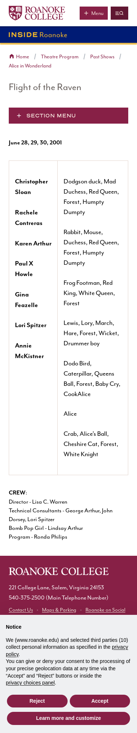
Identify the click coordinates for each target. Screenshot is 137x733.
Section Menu (51, 115)
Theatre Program (60, 57)
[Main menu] (94, 13)
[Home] (37, 13)
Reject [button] (37, 701)
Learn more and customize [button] (68, 718)
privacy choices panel (30, 683)
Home (22, 57)
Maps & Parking (59, 610)
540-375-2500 (27, 597)
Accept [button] (100, 701)
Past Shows (102, 57)
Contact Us (21, 610)
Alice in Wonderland (30, 66)
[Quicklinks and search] (119, 13)
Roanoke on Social (105, 610)
